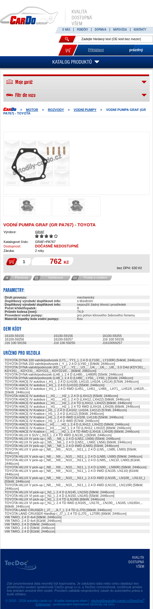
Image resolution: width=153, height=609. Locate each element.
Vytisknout (55, 277)
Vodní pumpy (85, 110)
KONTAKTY (140, 30)
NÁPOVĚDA (120, 30)
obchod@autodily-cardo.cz (110, 600)
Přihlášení (96, 50)
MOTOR (32, 110)
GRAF (39, 232)
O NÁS (66, 30)
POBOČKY (82, 30)
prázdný (136, 50)
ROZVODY (56, 110)
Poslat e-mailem (95, 277)
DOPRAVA (100, 30)
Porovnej (21, 277)
